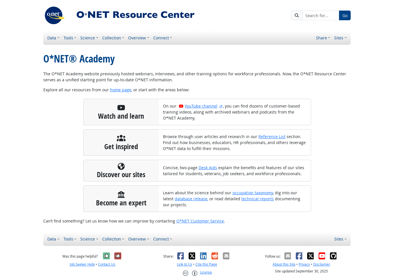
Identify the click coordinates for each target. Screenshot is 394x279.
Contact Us (106, 264)
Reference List (271, 136)
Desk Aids (208, 167)
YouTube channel (198, 106)
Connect (161, 38)
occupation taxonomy (252, 192)
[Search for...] (320, 15)
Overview (137, 38)
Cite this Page (206, 264)
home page (120, 89)
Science (87, 38)
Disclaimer (321, 264)
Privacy (304, 264)
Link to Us (184, 264)
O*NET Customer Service (200, 221)
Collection (111, 38)
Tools (68, 38)
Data (51, 38)
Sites (338, 38)
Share (321, 38)
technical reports (257, 198)
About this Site (284, 264)
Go (345, 15)
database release (191, 198)
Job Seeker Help (82, 264)
